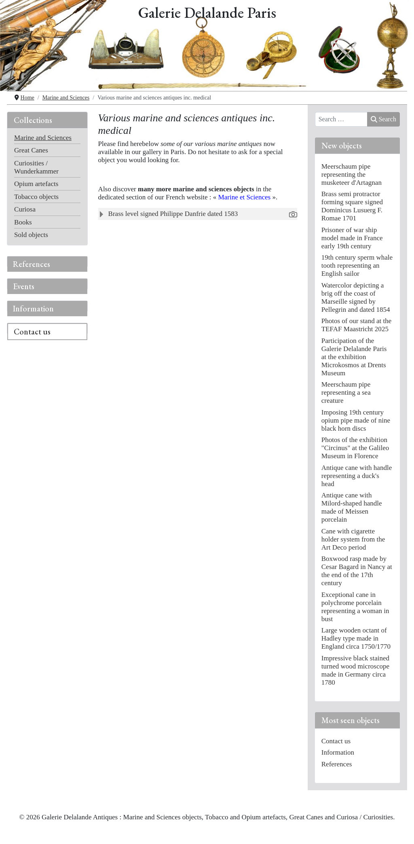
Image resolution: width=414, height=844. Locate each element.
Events (23, 286)
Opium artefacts (36, 184)
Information (33, 308)
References (31, 264)
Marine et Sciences (244, 197)
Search (383, 119)
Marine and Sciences (43, 138)
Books (23, 222)
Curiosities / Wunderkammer (36, 167)
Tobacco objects (36, 197)
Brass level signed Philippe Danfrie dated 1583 (173, 214)
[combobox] (341, 119)
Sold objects (31, 235)
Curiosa (25, 209)
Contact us (32, 331)
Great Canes (31, 150)
